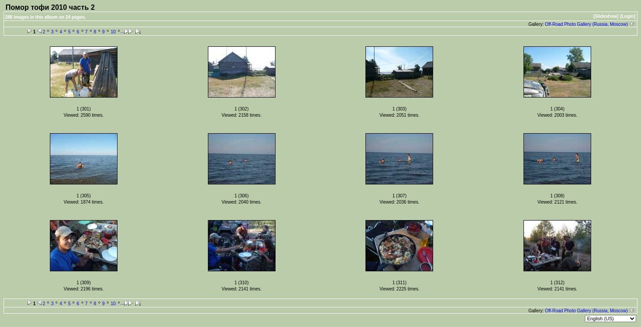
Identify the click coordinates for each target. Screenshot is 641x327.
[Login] (627, 16)
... (122, 31)
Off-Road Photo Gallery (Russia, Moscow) (590, 24)
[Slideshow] (605, 16)
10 (113, 31)
